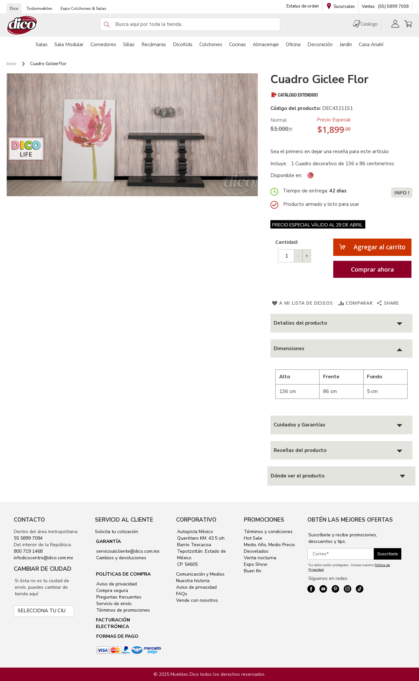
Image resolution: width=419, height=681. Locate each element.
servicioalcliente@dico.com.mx (127, 551)
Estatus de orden (302, 6)
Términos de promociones (122, 610)
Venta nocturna (260, 558)
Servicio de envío (113, 603)
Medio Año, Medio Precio (269, 545)
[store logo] (22, 25)
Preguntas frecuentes (118, 597)
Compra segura (111, 590)
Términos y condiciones (268, 532)
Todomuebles (39, 8)
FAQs (181, 594)
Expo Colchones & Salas (83, 8)
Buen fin (252, 571)
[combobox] (190, 24)
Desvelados (256, 551)
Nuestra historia (193, 581)
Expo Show (255, 564)
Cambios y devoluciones (120, 558)
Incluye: (280, 163)
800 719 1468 (28, 551)
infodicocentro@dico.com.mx (43, 558)
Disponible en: (286, 175)
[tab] (341, 323)
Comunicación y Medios (200, 574)
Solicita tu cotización (116, 532)
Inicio (11, 64)
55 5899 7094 (28, 538)
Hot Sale (253, 538)
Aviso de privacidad (116, 584)
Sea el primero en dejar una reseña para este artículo (329, 151)
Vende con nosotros (197, 600)
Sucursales (344, 6)
